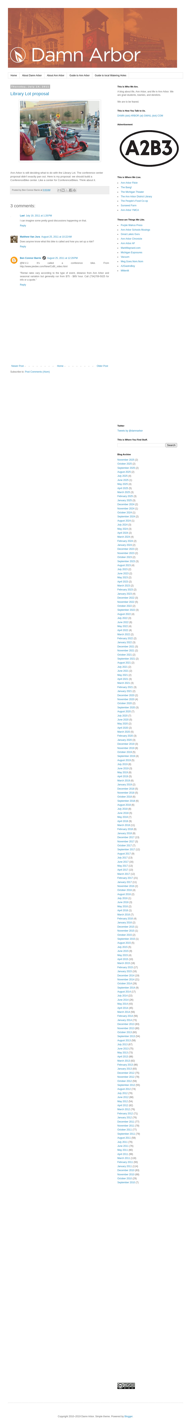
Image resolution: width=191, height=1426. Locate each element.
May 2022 (122, 626)
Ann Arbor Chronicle (131, 238)
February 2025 (125, 496)
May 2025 (122, 484)
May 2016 (122, 906)
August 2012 (124, 1089)
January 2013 (124, 1068)
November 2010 (125, 1174)
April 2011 (122, 1154)
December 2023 (125, 549)
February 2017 (125, 878)
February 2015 (125, 967)
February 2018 (125, 829)
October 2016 (124, 890)
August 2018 (124, 805)
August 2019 (124, 760)
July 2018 (122, 808)
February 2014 (125, 1016)
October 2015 (124, 935)
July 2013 (122, 1044)
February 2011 (125, 1162)
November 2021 (125, 650)
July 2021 (122, 667)
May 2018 (122, 817)
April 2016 (122, 910)
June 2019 (123, 768)
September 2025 (126, 468)
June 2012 (123, 1097)
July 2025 (122, 476)
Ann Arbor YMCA (130, 210)
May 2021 (122, 675)
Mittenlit (125, 270)
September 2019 (126, 756)
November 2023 (125, 553)
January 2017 (124, 882)
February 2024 (125, 541)
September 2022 (126, 610)
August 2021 (124, 662)
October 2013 (124, 1032)
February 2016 (125, 918)
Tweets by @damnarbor (130, 430)
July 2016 (122, 898)
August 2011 (124, 1137)
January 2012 (124, 1117)
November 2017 (125, 841)
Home (14, 75)
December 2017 (125, 837)
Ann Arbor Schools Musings (135, 229)
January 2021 (124, 691)
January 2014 (124, 1020)
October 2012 (124, 1081)
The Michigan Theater (132, 192)
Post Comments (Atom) (37, 371)
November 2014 (125, 979)
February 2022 (125, 638)
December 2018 (125, 788)
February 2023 (125, 589)
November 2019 (125, 748)
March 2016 (123, 914)
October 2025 (124, 463)
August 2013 (124, 1040)
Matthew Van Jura (30, 236)
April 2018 (122, 821)
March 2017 (123, 874)
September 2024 (126, 516)
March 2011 (123, 1158)
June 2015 (123, 951)
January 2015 (124, 971)
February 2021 (125, 687)
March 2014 (123, 1012)
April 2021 (122, 679)
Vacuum (125, 256)
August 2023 (124, 565)
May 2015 (122, 955)
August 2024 (124, 520)
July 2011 (122, 1142)
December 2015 (125, 926)
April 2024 (122, 532)
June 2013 (123, 1048)
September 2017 (126, 849)
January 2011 (124, 1166)
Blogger (128, 1416)
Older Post (102, 366)
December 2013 (125, 1024)
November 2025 (125, 459)
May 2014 (122, 1003)
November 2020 (125, 699)
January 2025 (124, 500)
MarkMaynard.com (130, 248)
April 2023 (122, 581)
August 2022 (124, 614)
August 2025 (124, 472)
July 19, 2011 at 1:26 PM (39, 215)
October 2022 (124, 606)
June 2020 (123, 719)
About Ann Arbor (55, 75)
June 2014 (123, 999)
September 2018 (126, 801)
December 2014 (125, 975)
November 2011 (125, 1125)
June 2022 (123, 622)
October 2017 (124, 845)
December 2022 (125, 597)
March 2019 (123, 780)
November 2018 (125, 792)
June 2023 (123, 573)
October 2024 (124, 512)
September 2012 (126, 1085)
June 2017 (123, 861)
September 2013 (126, 1036)
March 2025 (123, 492)
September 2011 (126, 1133)
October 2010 (124, 1178)
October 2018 (124, 796)
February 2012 (125, 1113)
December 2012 (125, 1073)
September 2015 (126, 939)
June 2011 (123, 1146)
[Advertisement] (59, 354)
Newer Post (17, 366)
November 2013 (125, 1028)
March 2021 (123, 683)
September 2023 (126, 561)
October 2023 (124, 557)
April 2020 (122, 727)
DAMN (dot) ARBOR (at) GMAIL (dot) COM (140, 115)
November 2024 (125, 508)
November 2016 (125, 886)
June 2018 (123, 813)
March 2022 (123, 634)
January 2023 (124, 593)
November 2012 (125, 1077)
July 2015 (122, 947)
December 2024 (125, 504)
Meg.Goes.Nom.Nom (132, 261)
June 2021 (123, 670)
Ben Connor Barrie (30, 258)
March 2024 (123, 536)
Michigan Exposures (131, 252)
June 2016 (123, 902)
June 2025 (123, 480)
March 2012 (123, 1109)
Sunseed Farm (128, 205)
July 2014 (122, 995)
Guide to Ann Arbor (79, 75)
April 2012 (122, 1105)
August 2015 (124, 943)
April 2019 (122, 776)
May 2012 (122, 1101)
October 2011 (124, 1129)
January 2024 (124, 545)
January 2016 (124, 922)
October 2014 (124, 983)
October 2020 (124, 703)
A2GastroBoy (128, 266)
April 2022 (122, 630)
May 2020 (122, 723)
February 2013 (125, 1064)
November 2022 (125, 602)
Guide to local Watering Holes (110, 75)
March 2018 (123, 825)
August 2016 (124, 894)
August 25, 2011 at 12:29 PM (62, 258)
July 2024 (122, 524)
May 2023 (122, 577)
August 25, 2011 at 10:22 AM (56, 236)
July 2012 (122, 1093)
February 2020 (125, 735)
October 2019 (124, 752)
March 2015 (123, 963)
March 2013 (123, 1060)
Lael (22, 215)
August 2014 (124, 991)
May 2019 (122, 772)
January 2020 (124, 740)
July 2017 (122, 857)
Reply (23, 225)
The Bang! (126, 187)
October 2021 (124, 654)
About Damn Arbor (32, 75)
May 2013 (122, 1052)
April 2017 (122, 869)
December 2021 (125, 646)
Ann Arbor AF (128, 243)
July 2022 (122, 618)
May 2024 (122, 529)
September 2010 (126, 1182)
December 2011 (125, 1121)
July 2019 (122, 764)
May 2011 (122, 1150)
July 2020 (122, 715)
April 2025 (122, 488)
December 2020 (125, 695)
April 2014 (122, 1008)
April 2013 (122, 1056)
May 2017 (122, 865)
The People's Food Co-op (134, 201)
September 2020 (126, 707)
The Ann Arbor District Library (136, 196)
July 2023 (122, 569)
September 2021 (126, 658)
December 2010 (125, 1170)
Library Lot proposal (29, 93)
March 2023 (123, 585)
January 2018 (124, 833)
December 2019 (125, 744)
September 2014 (126, 987)
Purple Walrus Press (131, 225)
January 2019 (124, 784)
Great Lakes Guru (130, 234)
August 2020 (124, 711)
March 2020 (123, 731)
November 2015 (125, 930)
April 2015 (122, 959)
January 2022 (124, 642)
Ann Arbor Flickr (129, 182)
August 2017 (124, 853)
